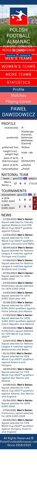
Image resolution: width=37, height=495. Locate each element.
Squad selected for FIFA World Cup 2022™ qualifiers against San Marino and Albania (18, 376)
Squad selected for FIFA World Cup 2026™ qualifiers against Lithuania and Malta (18, 240)
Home (18, 50)
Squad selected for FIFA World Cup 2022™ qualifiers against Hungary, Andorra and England (18, 427)
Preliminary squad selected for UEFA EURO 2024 (17, 287)
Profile (18, 89)
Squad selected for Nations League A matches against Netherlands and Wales (17, 346)
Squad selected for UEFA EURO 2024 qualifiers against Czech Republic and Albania (18, 321)
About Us (11, 55)
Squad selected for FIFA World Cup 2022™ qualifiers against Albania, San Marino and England (18, 392)
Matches (18, 95)
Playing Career (18, 101)
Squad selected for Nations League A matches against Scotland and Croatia (17, 266)
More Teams (19, 74)
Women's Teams (18, 66)
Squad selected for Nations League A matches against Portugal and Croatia (17, 253)
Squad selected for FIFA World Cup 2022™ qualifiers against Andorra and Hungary (18, 361)
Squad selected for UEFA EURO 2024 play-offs (16, 297)
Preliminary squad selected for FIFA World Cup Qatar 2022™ (17, 333)
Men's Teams (18, 58)
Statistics (18, 82)
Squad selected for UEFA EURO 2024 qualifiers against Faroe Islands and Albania (18, 308)
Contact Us (25, 55)
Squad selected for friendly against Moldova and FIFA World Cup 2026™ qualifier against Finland (17, 226)
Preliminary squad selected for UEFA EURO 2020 (17, 415)
